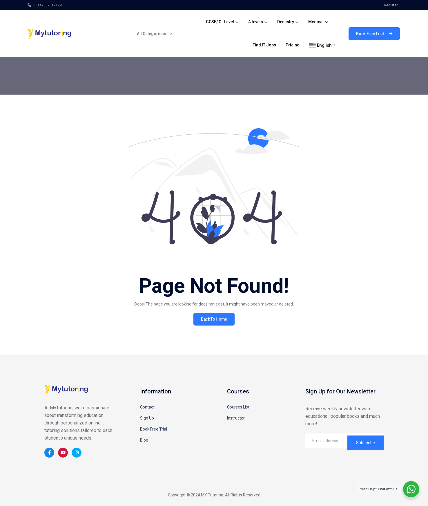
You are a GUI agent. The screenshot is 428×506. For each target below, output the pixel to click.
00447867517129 (45, 5)
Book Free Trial (153, 429)
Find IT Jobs (264, 45)
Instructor (236, 418)
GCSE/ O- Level (220, 21)
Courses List (238, 407)
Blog (144, 440)
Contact (147, 407)
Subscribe (365, 440)
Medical (316, 21)
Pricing (293, 45)
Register (391, 5)
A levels (255, 21)
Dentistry (285, 21)
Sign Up (147, 418)
